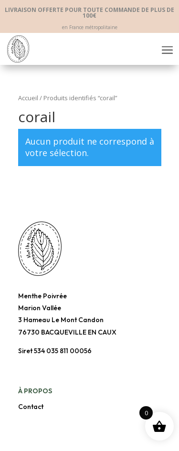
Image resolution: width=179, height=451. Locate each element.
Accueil (28, 98)
